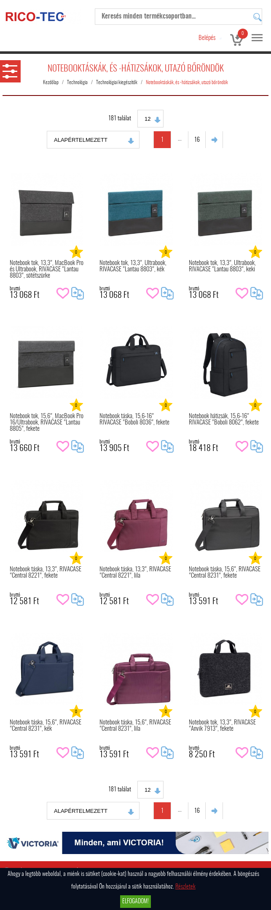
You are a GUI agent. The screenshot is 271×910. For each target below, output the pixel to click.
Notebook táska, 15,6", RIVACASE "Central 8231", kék (45, 725)
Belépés (207, 38)
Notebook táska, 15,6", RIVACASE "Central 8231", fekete (224, 572)
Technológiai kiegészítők (116, 82)
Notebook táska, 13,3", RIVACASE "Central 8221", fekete (45, 572)
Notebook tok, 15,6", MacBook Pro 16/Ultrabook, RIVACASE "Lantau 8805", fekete (46, 422)
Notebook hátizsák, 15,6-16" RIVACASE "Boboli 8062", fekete (224, 419)
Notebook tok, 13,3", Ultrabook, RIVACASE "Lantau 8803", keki (222, 266)
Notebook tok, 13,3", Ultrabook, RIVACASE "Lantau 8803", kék (132, 266)
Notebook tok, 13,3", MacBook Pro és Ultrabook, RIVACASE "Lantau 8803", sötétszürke (46, 269)
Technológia (77, 82)
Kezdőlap (51, 82)
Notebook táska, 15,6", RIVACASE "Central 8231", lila (135, 725)
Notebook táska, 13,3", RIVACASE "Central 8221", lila (135, 572)
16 (197, 140)
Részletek (185, 887)
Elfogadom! (135, 902)
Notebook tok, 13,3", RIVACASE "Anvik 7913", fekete (222, 725)
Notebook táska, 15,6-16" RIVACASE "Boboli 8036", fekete (134, 419)
